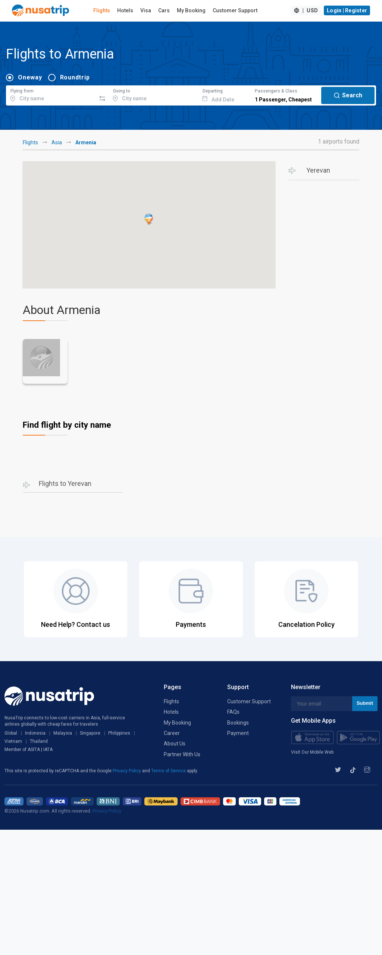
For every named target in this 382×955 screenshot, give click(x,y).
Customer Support (235, 10)
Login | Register (347, 10)
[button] (149, 219)
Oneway (30, 77)
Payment (238, 733)
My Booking (191, 10)
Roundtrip (75, 77)
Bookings (238, 723)
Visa (145, 10)
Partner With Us (182, 754)
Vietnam (13, 741)
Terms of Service (169, 770)
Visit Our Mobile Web (312, 752)
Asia (56, 142)
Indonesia (35, 733)
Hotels (125, 10)
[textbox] (51, 94)
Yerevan (318, 170)
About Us (174, 744)
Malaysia (62, 733)
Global (10, 733)
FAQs (233, 712)
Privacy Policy (127, 770)
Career (172, 733)
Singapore (90, 733)
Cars (164, 10)
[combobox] (51, 94)
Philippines (119, 733)
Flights (101, 10)
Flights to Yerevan (65, 483)
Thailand (39, 741)
